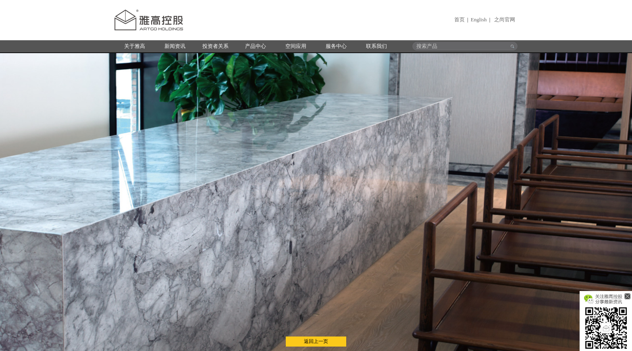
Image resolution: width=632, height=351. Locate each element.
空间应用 (295, 46)
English (479, 20)
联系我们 (376, 46)
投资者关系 (215, 46)
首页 (459, 20)
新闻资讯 (174, 46)
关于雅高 (134, 46)
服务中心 (336, 46)
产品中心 (255, 46)
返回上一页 (316, 341)
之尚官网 (504, 20)
